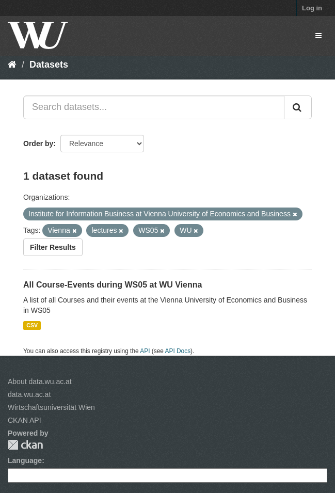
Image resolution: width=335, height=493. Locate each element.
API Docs (178, 351)
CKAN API (24, 420)
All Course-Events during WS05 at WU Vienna (112, 284)
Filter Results (53, 247)
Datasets (48, 64)
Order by (38, 143)
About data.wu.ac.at (40, 381)
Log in (312, 8)
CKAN (25, 444)
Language (25, 460)
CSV (32, 325)
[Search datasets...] (153, 107)
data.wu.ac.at (29, 394)
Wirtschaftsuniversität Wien (51, 407)
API (145, 351)
